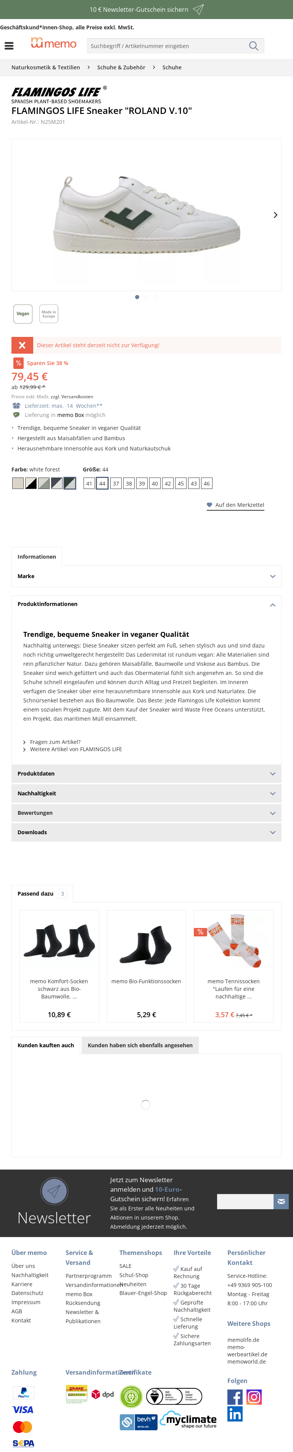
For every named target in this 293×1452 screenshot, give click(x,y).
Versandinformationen (91, 1285)
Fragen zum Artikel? (51, 741)
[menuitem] (11, 45)
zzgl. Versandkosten (72, 396)
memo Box (70, 414)
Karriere (21, 1284)
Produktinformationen (146, 603)
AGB (16, 1311)
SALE (125, 1265)
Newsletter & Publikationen (83, 1316)
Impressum (25, 1302)
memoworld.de (246, 1361)
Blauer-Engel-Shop (143, 1293)
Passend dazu (42, 893)
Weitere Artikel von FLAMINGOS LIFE (72, 749)
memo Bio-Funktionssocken (146, 981)
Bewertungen (146, 812)
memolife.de (243, 1339)
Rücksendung (83, 1302)
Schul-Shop (133, 1275)
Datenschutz (27, 1293)
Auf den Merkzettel (235, 504)
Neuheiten (132, 1284)
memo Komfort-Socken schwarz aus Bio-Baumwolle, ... (59, 989)
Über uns (23, 1265)
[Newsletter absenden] (281, 1201)
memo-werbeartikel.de (247, 1350)
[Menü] (11, 45)
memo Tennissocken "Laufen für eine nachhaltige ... (234, 989)
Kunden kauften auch (46, 1045)
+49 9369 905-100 (249, 1285)
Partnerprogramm (89, 1275)
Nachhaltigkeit (29, 1275)
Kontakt (21, 1320)
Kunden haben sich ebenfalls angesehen (140, 1045)
